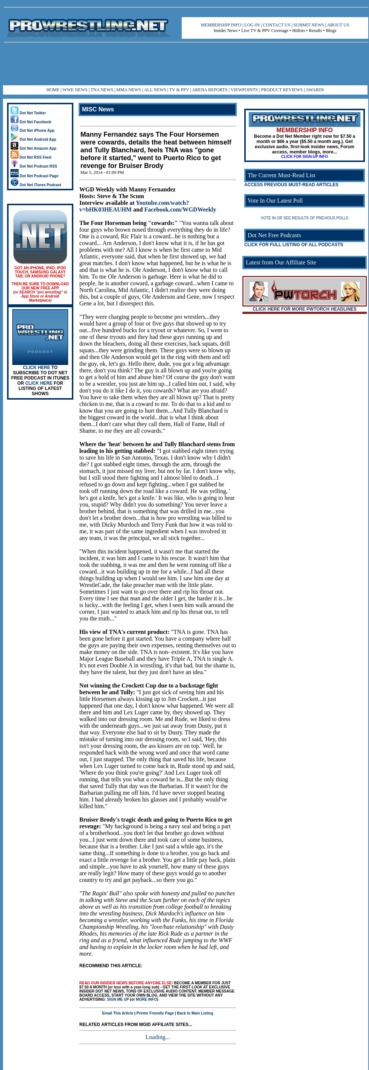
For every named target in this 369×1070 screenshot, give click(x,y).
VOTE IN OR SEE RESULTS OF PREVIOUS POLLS (305, 218)
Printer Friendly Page (155, 1013)
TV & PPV (179, 89)
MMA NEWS (129, 89)
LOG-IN (252, 25)
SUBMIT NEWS (308, 25)
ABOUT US (338, 25)
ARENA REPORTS (210, 89)
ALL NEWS (155, 89)
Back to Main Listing (195, 1013)
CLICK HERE (36, 367)
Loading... (158, 1037)
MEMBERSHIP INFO (221, 25)
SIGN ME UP (118, 999)
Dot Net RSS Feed (30, 157)
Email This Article (117, 1013)
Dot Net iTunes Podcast (35, 185)
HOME (52, 89)
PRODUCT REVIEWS (282, 89)
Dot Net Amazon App (33, 148)
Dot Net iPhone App (32, 130)
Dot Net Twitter (28, 113)
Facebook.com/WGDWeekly (180, 209)
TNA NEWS (101, 89)
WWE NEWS (75, 89)
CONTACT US (276, 25)
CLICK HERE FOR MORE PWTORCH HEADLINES (304, 309)
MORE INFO (146, 999)
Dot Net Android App (33, 139)
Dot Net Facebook (30, 122)
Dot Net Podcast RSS (33, 166)
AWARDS (315, 89)
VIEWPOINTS (244, 89)
